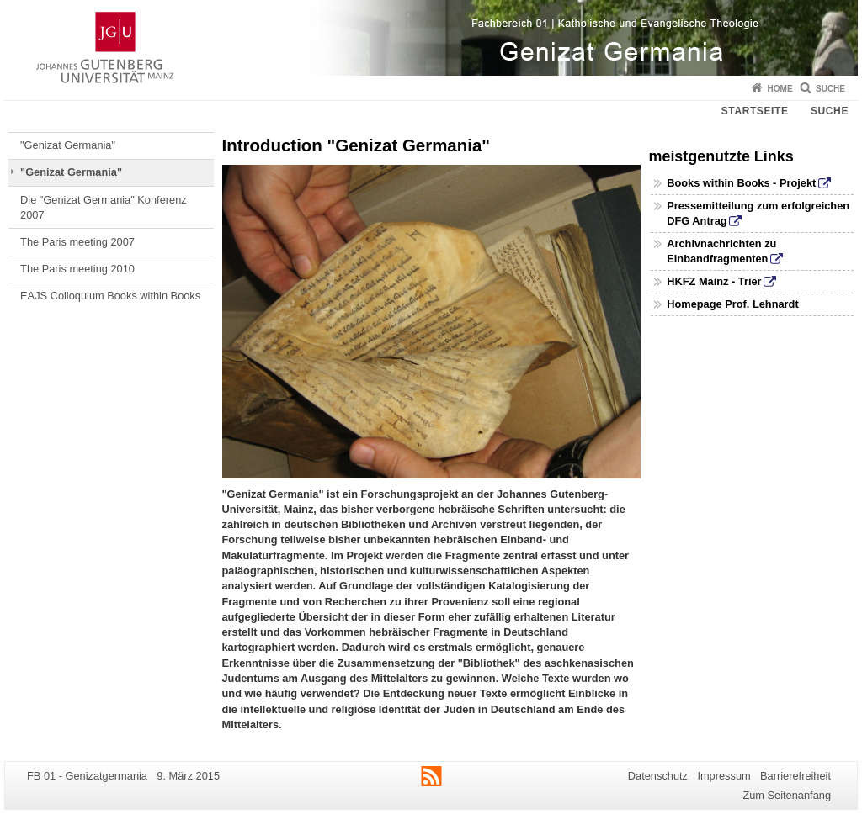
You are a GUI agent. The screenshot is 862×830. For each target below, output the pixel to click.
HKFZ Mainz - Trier (714, 281)
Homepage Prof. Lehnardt (732, 304)
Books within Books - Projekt (741, 183)
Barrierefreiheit (795, 775)
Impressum (723, 775)
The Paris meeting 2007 (77, 241)
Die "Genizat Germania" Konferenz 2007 (103, 207)
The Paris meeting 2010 (77, 268)
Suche (830, 88)
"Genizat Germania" (67, 145)
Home (780, 88)
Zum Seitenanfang (786, 795)
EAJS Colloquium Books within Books (110, 295)
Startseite (755, 111)
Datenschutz (658, 775)
